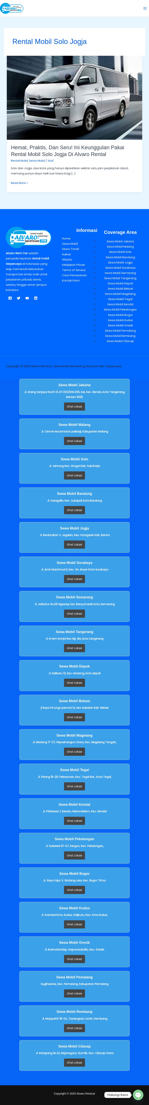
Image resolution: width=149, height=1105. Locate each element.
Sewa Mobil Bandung (120, 257)
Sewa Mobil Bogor (120, 315)
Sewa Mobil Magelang (120, 294)
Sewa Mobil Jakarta (120, 241)
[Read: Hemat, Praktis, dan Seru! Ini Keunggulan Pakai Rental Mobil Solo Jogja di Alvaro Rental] (74, 98)
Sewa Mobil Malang (120, 247)
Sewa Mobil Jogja (120, 262)
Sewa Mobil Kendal (120, 304)
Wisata (67, 260)
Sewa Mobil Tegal (120, 299)
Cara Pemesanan (74, 275)
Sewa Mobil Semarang (120, 273)
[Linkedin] (35, 298)
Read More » (19, 182)
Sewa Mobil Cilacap (120, 341)
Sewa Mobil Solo (120, 252)
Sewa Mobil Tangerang (120, 278)
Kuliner (66, 254)
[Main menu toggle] (145, 8)
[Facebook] (10, 298)
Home (66, 238)
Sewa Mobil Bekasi (120, 289)
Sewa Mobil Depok (120, 283)
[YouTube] (27, 298)
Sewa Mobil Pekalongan (120, 309)
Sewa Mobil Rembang (120, 336)
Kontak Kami (71, 280)
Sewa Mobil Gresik (120, 325)
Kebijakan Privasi (73, 265)
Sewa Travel (70, 249)
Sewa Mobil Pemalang (120, 331)
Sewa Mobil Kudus (120, 320)
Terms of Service (74, 270)
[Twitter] (18, 298)
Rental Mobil (19, 161)
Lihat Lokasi (74, 406)
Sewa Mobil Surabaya (120, 268)
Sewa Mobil (37, 161)
